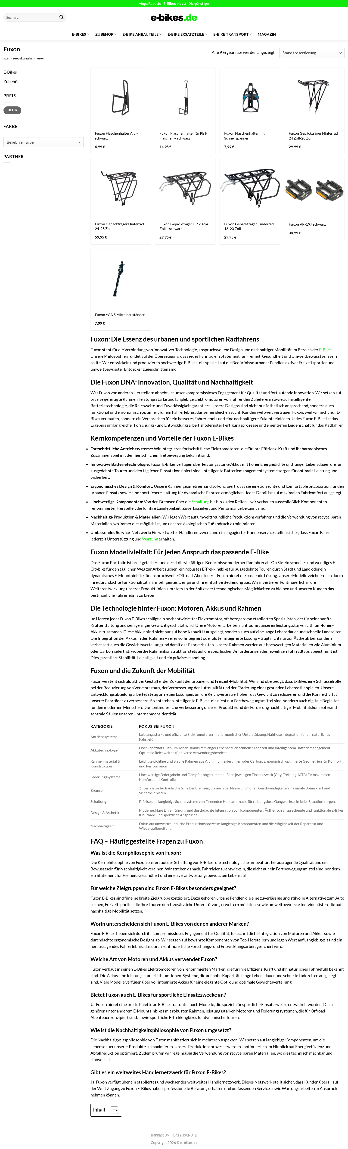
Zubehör (106, 34)
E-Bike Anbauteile (142, 34)
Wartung (150, 539)
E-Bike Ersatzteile (187, 34)
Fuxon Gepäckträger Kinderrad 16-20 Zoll (249, 226)
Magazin (267, 34)
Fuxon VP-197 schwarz (307, 224)
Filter (12, 110)
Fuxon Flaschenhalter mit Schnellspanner (244, 135)
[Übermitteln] (61, 17)
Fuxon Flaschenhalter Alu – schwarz (116, 135)
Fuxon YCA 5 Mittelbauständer (120, 314)
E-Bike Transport (232, 34)
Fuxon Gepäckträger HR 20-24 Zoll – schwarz (183, 226)
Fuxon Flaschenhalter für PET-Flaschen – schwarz (183, 135)
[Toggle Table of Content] (112, 1110)
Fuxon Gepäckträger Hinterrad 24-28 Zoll (119, 226)
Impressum (160, 1135)
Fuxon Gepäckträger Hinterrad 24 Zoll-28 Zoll (313, 135)
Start (6, 58)
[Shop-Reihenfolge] (312, 53)
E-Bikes (80, 34)
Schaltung (200, 501)
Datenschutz (185, 1135)
